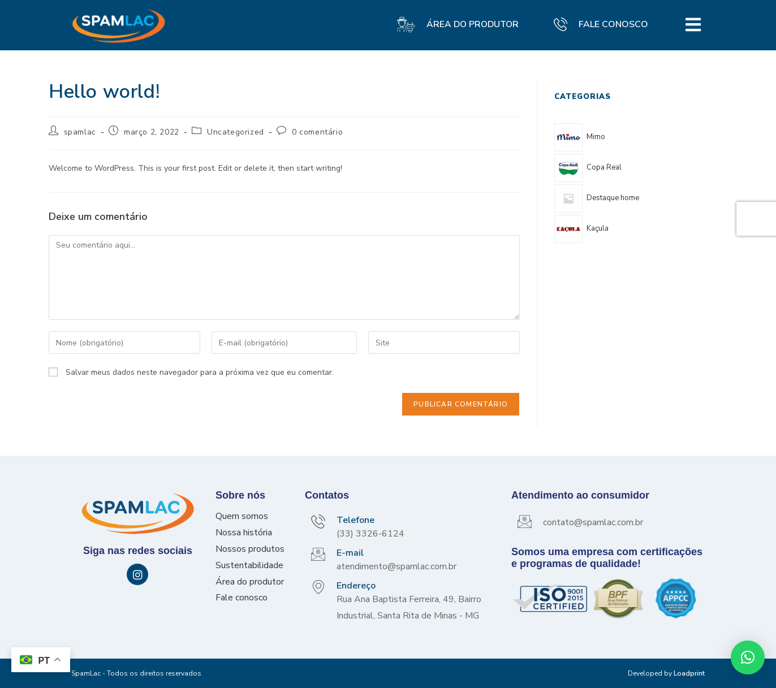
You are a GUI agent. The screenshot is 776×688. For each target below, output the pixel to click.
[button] (748, 657)
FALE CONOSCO (613, 24)
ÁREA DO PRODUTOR (474, 24)
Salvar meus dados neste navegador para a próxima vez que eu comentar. (200, 372)
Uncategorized (235, 132)
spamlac (80, 132)
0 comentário (317, 132)
